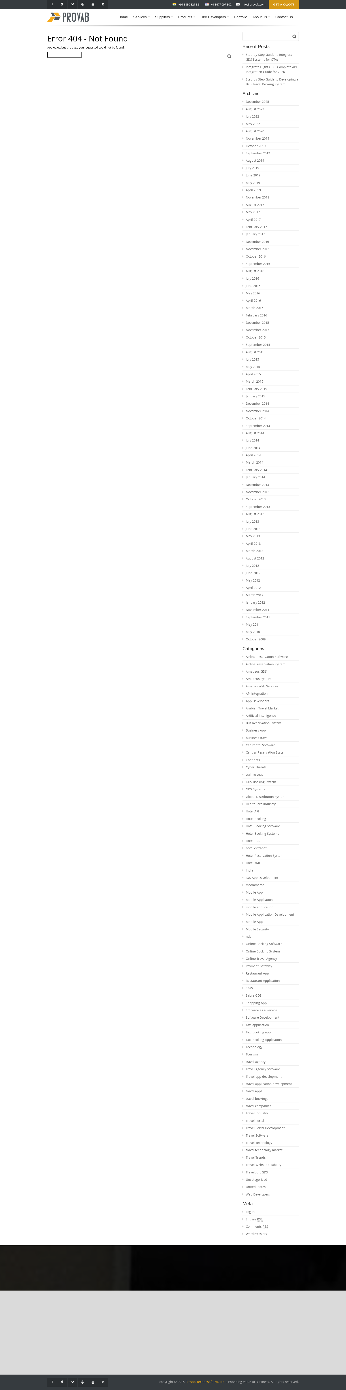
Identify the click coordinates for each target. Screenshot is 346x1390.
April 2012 (253, 588)
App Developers (257, 701)
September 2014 (258, 426)
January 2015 (255, 396)
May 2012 (253, 580)
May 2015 (253, 367)
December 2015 (257, 322)
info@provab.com (253, 4)
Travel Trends (256, 1157)
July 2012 (252, 565)
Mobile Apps (255, 922)
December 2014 (257, 403)
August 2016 (255, 271)
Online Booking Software (264, 944)
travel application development (269, 1084)
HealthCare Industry (261, 804)
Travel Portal (255, 1121)
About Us (262, 20)
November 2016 (257, 249)
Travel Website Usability (263, 1165)
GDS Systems (255, 789)
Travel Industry (257, 1113)
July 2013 (252, 521)
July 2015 (252, 359)
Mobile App (254, 892)
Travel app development (264, 1076)
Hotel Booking (256, 819)
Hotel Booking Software (263, 826)
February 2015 (256, 389)
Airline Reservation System (265, 664)
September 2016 (258, 264)
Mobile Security (257, 929)
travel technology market (264, 1150)
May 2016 (253, 293)
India (249, 870)
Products (187, 20)
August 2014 (255, 433)
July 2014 (252, 440)
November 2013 (257, 492)
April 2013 (253, 543)
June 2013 (253, 529)
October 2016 (256, 256)
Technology (254, 1047)
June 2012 (253, 573)
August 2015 (255, 352)
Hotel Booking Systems (262, 833)
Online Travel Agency (261, 958)
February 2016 (256, 315)
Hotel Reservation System (264, 855)
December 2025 (257, 101)
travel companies (258, 1106)
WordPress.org (256, 1234)
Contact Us (284, 17)
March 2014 (254, 462)
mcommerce (255, 885)
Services (142, 20)
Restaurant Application (263, 980)
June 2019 (253, 175)
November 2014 (257, 411)
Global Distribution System (265, 797)
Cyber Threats (256, 767)
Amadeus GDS (256, 671)
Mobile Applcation (259, 900)
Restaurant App (257, 973)
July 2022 (252, 116)
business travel (257, 738)
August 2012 (255, 558)
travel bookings (257, 1098)
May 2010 (253, 632)
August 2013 (255, 514)
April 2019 (253, 190)
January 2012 (255, 602)
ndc (248, 936)
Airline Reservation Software (267, 657)
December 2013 (257, 485)
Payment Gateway (259, 966)
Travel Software (257, 1135)
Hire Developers (216, 20)
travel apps (254, 1091)
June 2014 (253, 448)
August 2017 (255, 205)
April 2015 (253, 374)
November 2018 (257, 197)
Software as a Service (261, 1010)
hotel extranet (256, 848)
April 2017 (253, 219)
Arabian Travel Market (262, 708)
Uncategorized (256, 1179)
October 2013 (256, 499)
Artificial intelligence (261, 715)
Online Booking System (263, 951)
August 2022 (255, 109)
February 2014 (256, 470)
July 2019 (252, 168)
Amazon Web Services (262, 686)
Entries (254, 1219)
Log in (250, 1212)
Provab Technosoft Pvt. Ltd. (205, 1382)
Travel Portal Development (265, 1128)
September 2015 (258, 344)
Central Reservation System (266, 752)
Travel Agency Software (263, 1069)
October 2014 (256, 418)
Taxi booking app (258, 1032)
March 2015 (254, 381)
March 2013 (254, 551)
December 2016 (257, 241)
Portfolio (240, 17)
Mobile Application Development (270, 914)
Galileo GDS (254, 775)
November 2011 (257, 610)
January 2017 (255, 234)
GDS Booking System (261, 782)
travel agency (255, 1062)
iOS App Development (262, 878)
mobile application (259, 907)
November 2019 (257, 138)
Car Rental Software (260, 745)
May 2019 (253, 183)
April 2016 (253, 300)
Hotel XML (253, 863)
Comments (257, 1226)
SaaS (249, 988)
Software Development (262, 1017)
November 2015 (257, 330)
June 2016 (253, 286)
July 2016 (252, 278)
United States (256, 1187)
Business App (256, 730)
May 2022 (253, 124)
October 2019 (256, 146)
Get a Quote (283, 4)
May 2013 (253, 536)
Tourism (252, 1054)
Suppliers (165, 20)
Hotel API (252, 811)
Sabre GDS (253, 995)
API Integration (257, 693)
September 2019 (258, 153)
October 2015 (256, 337)
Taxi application (257, 1025)
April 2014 (253, 455)
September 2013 (258, 507)
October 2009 (256, 639)
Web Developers (258, 1194)
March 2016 (254, 308)
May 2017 (253, 212)
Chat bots (253, 760)
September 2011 (258, 617)
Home (123, 17)
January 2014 (255, 477)
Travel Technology (259, 1143)
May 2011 (253, 624)
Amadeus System (258, 679)
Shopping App (256, 1003)
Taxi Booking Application (264, 1040)
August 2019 (255, 160)
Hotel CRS (253, 841)
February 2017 (256, 227)
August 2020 (255, 131)
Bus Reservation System (263, 723)
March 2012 (254, 595)
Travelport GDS (257, 1172)
